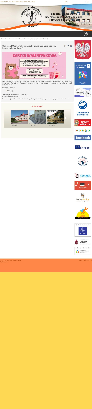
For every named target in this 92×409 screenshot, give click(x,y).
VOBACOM (88, 260)
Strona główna (4, 38)
